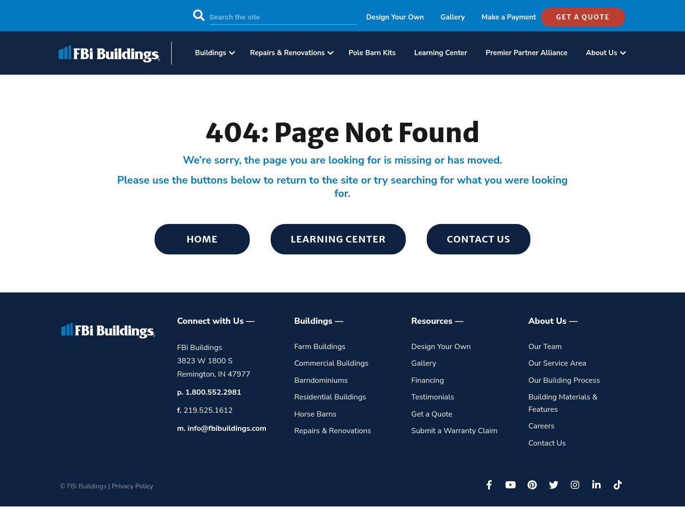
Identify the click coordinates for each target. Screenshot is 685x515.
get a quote (583, 17)
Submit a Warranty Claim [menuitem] (454, 431)
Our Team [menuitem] (545, 346)
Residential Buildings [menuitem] (330, 397)
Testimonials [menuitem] (432, 397)
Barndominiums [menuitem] (321, 380)
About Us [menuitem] (601, 53)
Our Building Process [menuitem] (564, 380)
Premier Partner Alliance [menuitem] (527, 53)
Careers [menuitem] (541, 426)
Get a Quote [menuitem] (432, 414)
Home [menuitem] (202, 239)
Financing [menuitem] (427, 380)
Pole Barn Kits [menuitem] (372, 53)
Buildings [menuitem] (210, 53)
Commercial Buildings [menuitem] (331, 363)
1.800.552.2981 (214, 392)
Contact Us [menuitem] (478, 239)
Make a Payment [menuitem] (508, 17)
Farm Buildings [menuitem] (319, 346)
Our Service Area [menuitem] (557, 363)
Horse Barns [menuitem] (315, 414)
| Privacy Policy (130, 486)
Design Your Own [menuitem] (395, 17)
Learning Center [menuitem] (440, 53)
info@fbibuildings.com (226, 428)
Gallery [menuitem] (452, 17)
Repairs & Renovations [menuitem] (287, 53)
